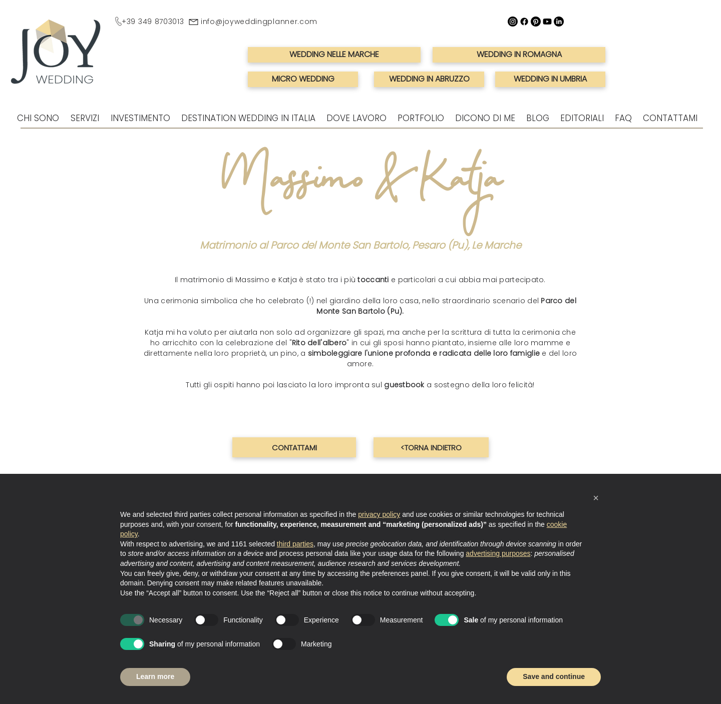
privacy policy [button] (379, 514)
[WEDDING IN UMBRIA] (550, 79)
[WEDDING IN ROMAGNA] (519, 55)
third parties (295, 544)
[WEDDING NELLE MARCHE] (334, 55)
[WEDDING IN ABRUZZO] (429, 79)
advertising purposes (498, 553)
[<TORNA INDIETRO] (431, 447)
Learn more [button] (155, 676)
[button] (596, 498)
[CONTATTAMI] (294, 447)
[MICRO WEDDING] (303, 79)
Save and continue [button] (554, 676)
